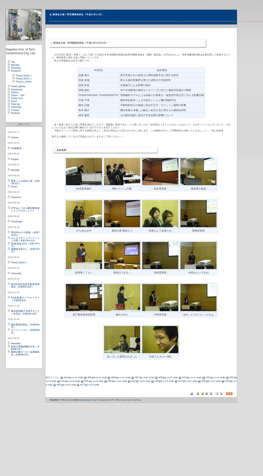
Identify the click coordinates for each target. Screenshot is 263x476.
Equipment (16, 89)
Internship (16, 107)
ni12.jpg (133, 381)
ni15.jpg (62, 381)
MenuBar (16, 343)
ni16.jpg (86, 381)
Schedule (16, 67)
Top (13, 62)
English (15, 159)
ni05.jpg (58, 384)
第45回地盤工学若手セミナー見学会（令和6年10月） (25, 312)
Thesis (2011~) (23, 78)
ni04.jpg (156, 381)
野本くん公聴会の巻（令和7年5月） (25, 182)
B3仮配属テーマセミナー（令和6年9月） (25, 299)
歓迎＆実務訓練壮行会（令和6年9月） (25, 347)
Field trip (15, 104)
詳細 (80, 378)
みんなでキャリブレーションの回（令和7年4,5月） (25, 239)
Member (15, 65)
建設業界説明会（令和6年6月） (25, 326)
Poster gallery (18, 86)
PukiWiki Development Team (84, 400)
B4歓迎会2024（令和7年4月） (25, 245)
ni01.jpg (109, 381)
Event (14, 101)
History (14, 92)
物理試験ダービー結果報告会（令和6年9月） (25, 353)
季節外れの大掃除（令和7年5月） (25, 233)
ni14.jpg (65, 377)
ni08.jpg (112, 377)
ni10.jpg (226, 381)
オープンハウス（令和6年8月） (25, 331)
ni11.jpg (180, 381)
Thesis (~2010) (23, 81)
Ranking (15, 113)
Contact (15, 110)
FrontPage (16, 221)
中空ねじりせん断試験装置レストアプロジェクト (25, 209)
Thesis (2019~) (23, 75)
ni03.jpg (160, 377)
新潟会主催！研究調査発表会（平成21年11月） (78, 14)
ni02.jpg (231, 377)
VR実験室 (16, 148)
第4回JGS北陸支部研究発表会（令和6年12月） (25, 285)
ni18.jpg (207, 377)
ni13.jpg (184, 377)
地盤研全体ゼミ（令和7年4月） (25, 250)
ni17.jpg (82, 384)
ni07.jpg (136, 377)
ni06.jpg (203, 381)
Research (16, 70)
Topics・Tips (17, 95)
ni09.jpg (89, 377)
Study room (17, 98)
